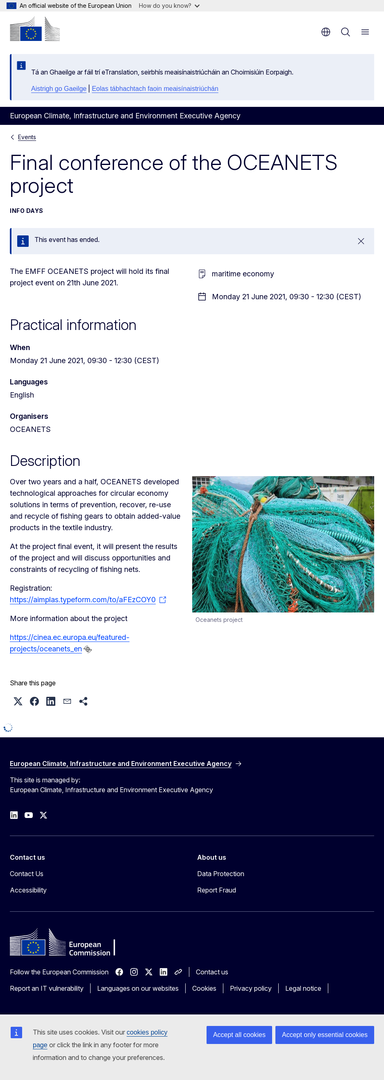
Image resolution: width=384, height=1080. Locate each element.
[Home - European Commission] (35, 28)
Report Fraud (216, 890)
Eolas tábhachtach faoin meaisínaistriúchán (155, 88)
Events (27, 136)
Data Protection (220, 874)
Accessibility (28, 890)
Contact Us (26, 874)
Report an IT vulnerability (47, 988)
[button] (18, 701)
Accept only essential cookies (325, 1034)
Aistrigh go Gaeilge (58, 88)
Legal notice (303, 988)
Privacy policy (251, 988)
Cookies (204, 988)
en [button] (326, 32)
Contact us (212, 972)
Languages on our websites (138, 988)
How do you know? (169, 5)
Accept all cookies (239, 1034)
